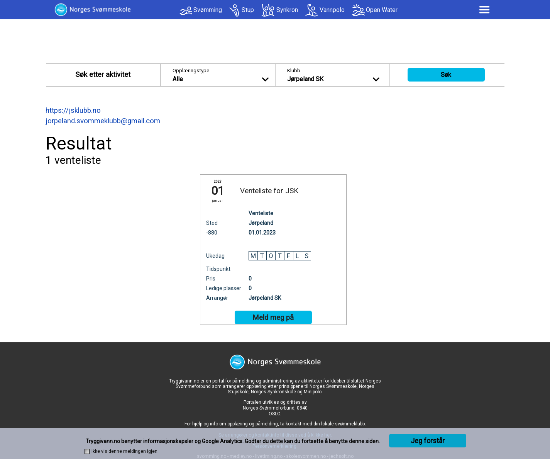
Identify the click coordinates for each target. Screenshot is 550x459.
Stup (248, 10)
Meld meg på (273, 317)
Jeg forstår (428, 441)
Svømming (207, 10)
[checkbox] (87, 451)
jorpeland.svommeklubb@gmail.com (103, 121)
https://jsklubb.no (73, 110)
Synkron (287, 10)
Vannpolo (332, 10)
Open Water (382, 10)
